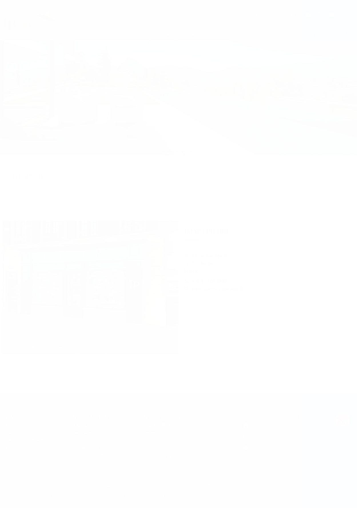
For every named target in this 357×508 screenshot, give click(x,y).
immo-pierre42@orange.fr (218, 288)
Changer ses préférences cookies (134, 485)
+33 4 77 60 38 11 (280, 15)
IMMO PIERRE (207, 230)
